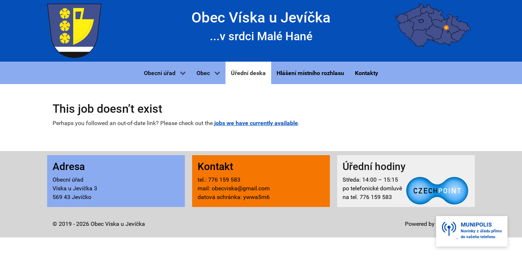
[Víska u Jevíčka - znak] (74, 30)
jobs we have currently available (256, 123)
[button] (164, 73)
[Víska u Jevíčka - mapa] (433, 24)
